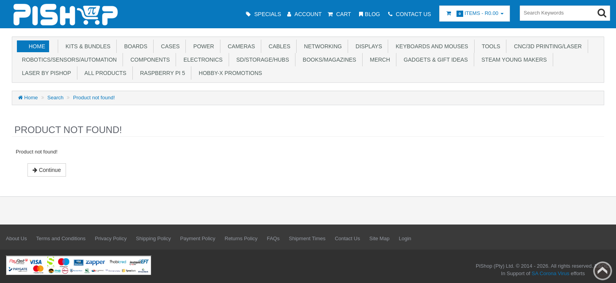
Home (37, 46)
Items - (475, 13)
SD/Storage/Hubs (261, 60)
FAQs (273, 238)
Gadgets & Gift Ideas (434, 60)
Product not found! (94, 97)
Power (202, 46)
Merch (378, 60)
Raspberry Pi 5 (161, 73)
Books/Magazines (328, 60)
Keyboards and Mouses (430, 46)
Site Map (379, 238)
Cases (169, 46)
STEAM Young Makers (512, 60)
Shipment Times (307, 238)
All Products (104, 73)
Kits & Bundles (86, 46)
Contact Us (347, 238)
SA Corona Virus (550, 273)
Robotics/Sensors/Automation (68, 60)
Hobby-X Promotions (229, 73)
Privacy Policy (110, 238)
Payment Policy (198, 238)
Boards (134, 46)
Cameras (240, 46)
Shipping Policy (153, 238)
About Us (16, 238)
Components (148, 60)
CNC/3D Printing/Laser (546, 46)
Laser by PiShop (45, 73)
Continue (47, 170)
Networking (321, 46)
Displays (367, 46)
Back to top (602, 270)
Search (56, 97)
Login (405, 238)
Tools (489, 46)
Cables (278, 46)
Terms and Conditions (61, 238)
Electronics (201, 60)
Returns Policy (241, 238)
